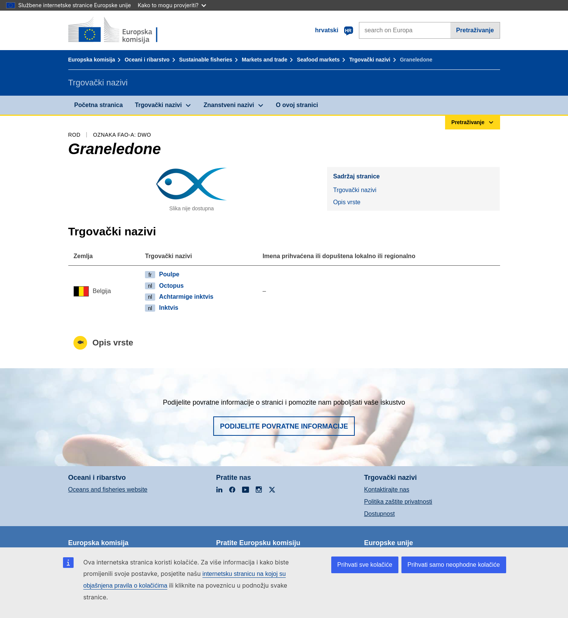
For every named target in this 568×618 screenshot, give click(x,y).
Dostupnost (379, 514)
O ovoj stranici (297, 105)
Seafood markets (318, 60)
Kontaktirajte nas (386, 489)
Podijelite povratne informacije (284, 426)
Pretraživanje (475, 30)
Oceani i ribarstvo (146, 60)
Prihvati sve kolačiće (364, 564)
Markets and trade (264, 60)
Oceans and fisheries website (108, 489)
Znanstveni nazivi (228, 105)
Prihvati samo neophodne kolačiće (454, 564)
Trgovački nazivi (369, 60)
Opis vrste (346, 202)
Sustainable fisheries (205, 60)
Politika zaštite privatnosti (398, 501)
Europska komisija (91, 60)
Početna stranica (98, 105)
